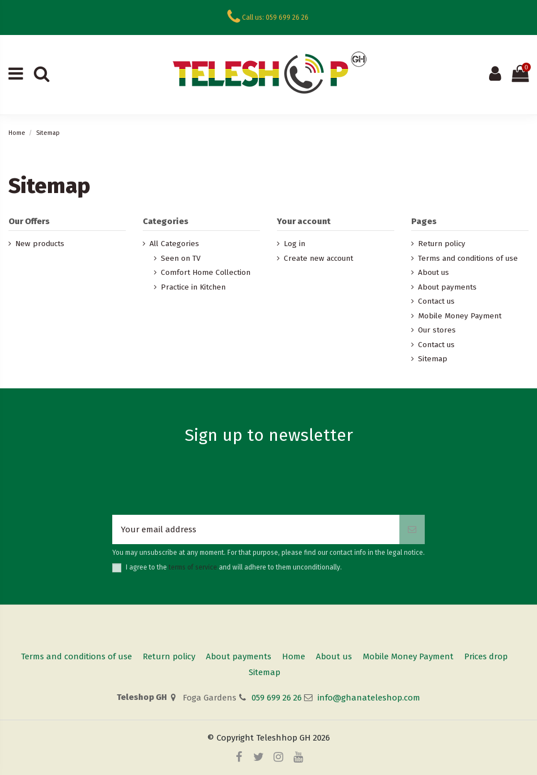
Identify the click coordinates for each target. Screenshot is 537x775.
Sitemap (432, 359)
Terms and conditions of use (468, 258)
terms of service (193, 567)
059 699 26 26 (277, 698)
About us (433, 272)
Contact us (436, 301)
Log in (294, 243)
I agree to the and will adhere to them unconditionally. (234, 567)
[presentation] (268, 487)
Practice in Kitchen (193, 287)
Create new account (318, 258)
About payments (447, 287)
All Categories (174, 243)
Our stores (437, 330)
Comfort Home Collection (205, 272)
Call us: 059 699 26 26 (275, 17)
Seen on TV (181, 258)
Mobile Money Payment (459, 316)
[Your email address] (255, 530)
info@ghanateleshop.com (369, 698)
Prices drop (486, 656)
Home (293, 656)
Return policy (441, 243)
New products (39, 243)
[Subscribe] (412, 530)
